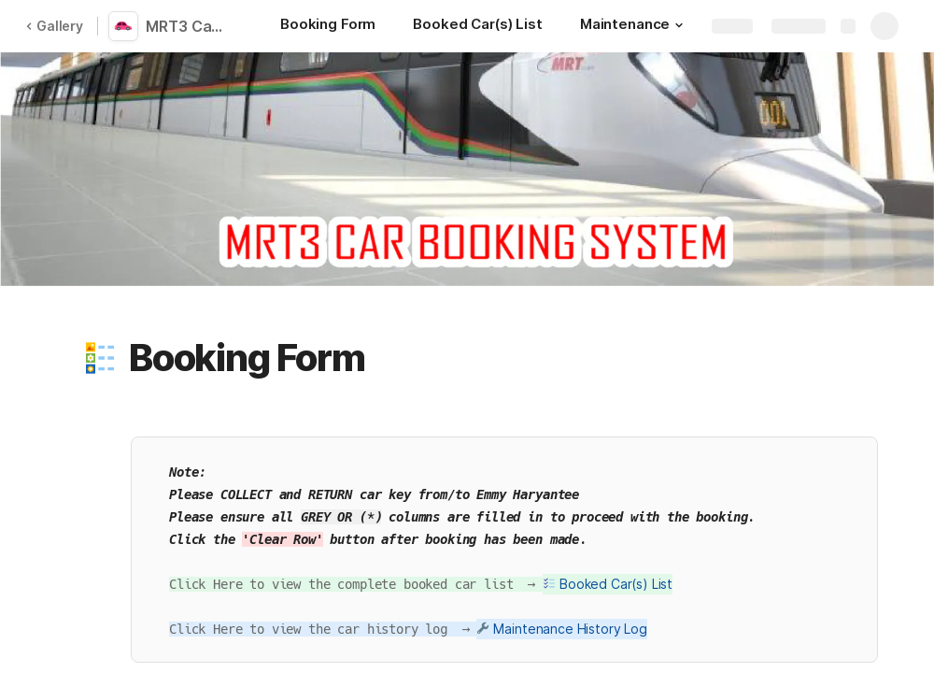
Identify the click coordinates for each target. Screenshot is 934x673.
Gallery (54, 26)
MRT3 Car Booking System (189, 26)
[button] (679, 25)
